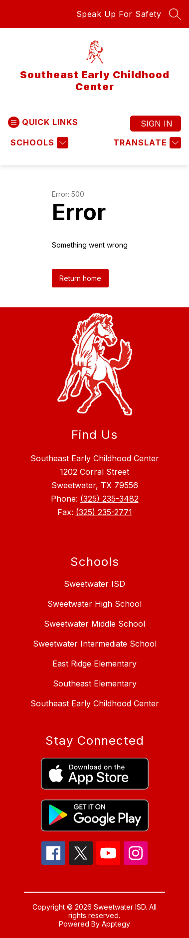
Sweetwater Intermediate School (95, 644)
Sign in (157, 124)
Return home (80, 278)
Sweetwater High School (94, 604)
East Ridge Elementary (94, 664)
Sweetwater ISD (94, 584)
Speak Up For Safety (119, 14)
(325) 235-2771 (104, 512)
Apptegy (116, 924)
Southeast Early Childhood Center (94, 703)
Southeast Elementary (95, 683)
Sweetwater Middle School (94, 624)
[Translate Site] (146, 142)
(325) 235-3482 (109, 499)
